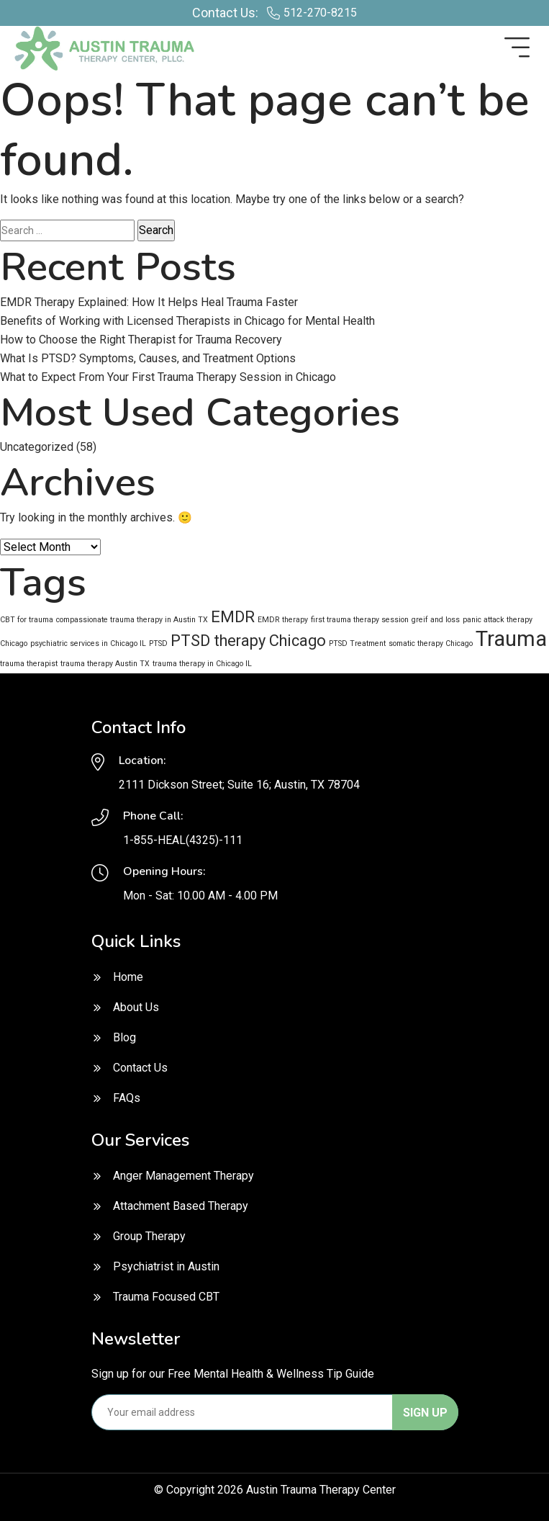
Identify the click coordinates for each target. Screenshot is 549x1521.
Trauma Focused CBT (166, 1297)
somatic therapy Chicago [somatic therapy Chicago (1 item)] (431, 643)
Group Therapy (149, 1236)
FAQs (126, 1098)
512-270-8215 (320, 12)
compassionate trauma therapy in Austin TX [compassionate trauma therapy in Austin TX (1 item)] (132, 619)
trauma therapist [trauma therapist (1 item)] (29, 663)
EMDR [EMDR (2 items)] (233, 617)
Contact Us (140, 1067)
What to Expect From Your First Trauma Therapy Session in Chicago (168, 377)
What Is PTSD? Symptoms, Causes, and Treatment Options (148, 358)
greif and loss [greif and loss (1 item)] (436, 619)
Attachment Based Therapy (180, 1206)
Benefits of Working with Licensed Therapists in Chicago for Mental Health (187, 321)
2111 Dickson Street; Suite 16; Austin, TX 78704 (239, 784)
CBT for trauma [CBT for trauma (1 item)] (26, 619)
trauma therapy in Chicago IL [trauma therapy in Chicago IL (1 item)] (202, 663)
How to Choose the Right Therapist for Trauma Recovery (141, 339)
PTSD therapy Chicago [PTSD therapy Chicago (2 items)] (248, 641)
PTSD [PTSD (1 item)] (158, 643)
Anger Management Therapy (183, 1176)
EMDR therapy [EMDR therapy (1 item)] (283, 619)
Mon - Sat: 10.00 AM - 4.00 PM (200, 895)
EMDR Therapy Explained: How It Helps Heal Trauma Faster (149, 302)
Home (128, 977)
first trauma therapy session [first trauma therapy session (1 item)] (360, 619)
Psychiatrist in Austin (166, 1266)
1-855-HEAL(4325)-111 (182, 840)
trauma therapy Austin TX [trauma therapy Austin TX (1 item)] (105, 663)
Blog (124, 1037)
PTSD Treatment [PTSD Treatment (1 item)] (357, 643)
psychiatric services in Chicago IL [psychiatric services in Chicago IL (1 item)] (88, 643)
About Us (136, 1007)
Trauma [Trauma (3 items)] (511, 639)
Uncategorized (36, 447)
